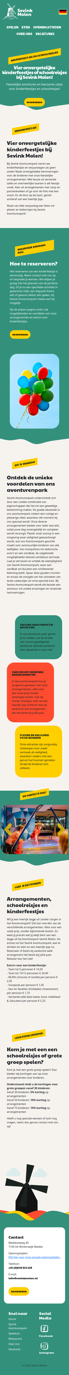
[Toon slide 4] (37, 849)
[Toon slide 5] (39, 849)
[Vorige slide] (8, 829)
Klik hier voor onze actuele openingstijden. (34, 1257)
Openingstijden (47, 27)
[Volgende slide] (61, 829)
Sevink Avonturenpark (17, 1326)
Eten (26, 27)
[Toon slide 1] (30, 849)
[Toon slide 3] (34, 849)
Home (12, 1319)
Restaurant (15, 1339)
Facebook (46, 1330)
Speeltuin (14, 1333)
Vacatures (45, 33)
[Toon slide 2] (32, 849)
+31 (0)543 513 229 (20, 1268)
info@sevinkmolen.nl (23, 1278)
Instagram (46, 1347)
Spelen (12, 27)
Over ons (24, 33)
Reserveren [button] (34, 102)
